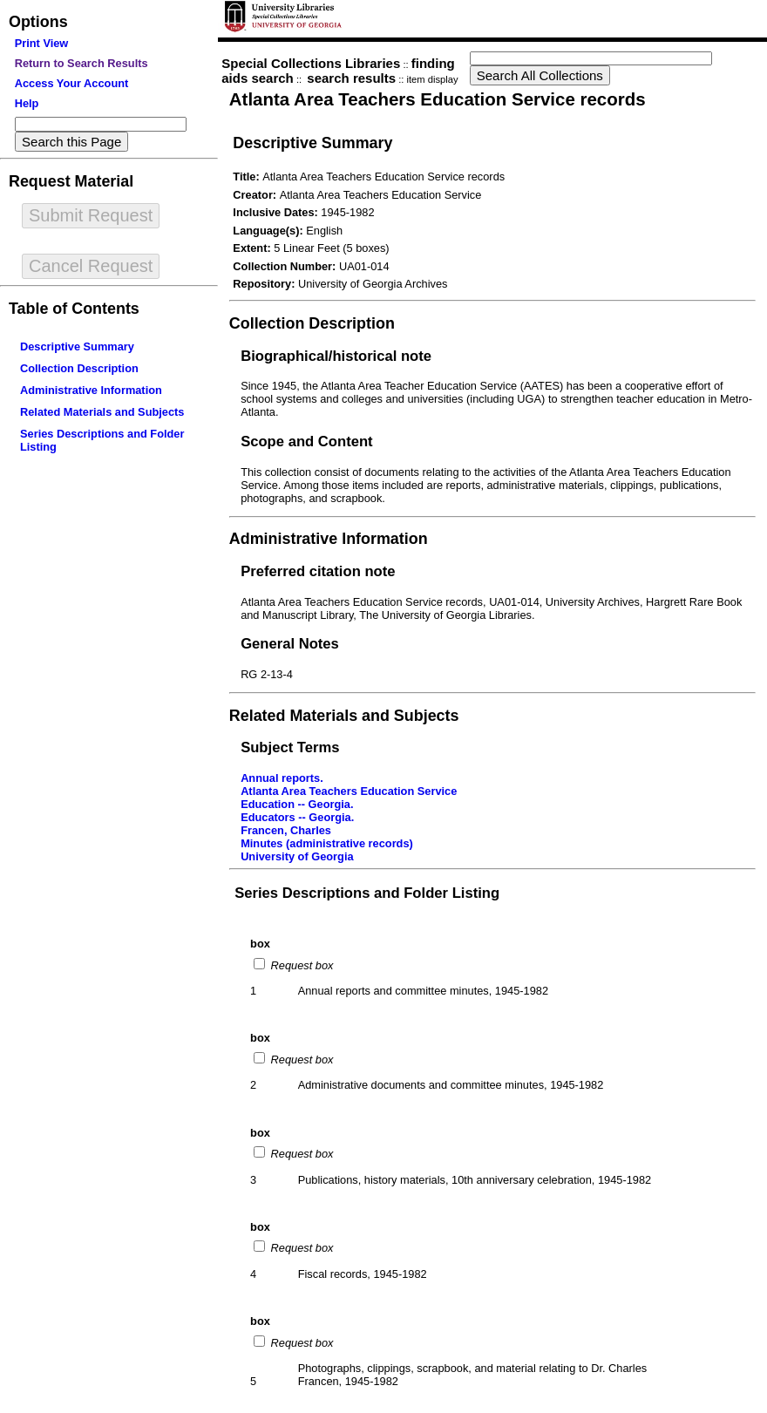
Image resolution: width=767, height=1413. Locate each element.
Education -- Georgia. (297, 804)
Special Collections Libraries (310, 63)
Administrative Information (91, 390)
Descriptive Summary (77, 346)
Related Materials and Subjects (102, 411)
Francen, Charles (286, 830)
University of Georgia (297, 856)
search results (351, 78)
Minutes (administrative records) (327, 843)
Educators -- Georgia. (297, 817)
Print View (42, 43)
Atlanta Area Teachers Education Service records (437, 99)
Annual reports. (282, 778)
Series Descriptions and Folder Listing (366, 893)
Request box (300, 965)
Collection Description (79, 368)
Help (27, 103)
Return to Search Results (81, 63)
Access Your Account (72, 83)
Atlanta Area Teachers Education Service (349, 791)
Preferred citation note (318, 571)
